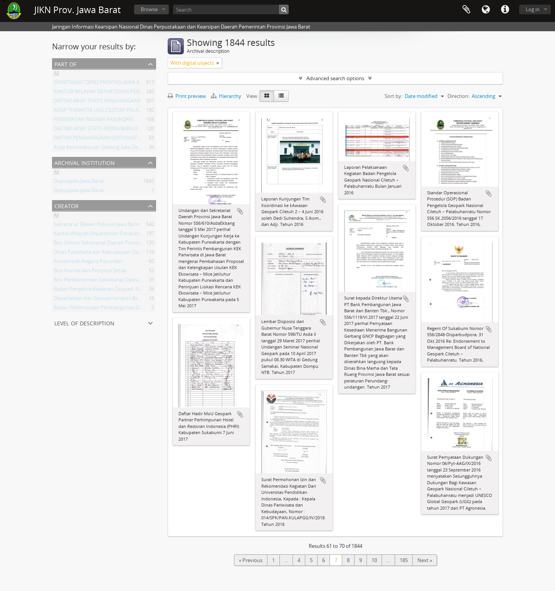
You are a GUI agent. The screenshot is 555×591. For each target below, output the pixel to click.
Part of (65, 63)
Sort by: (393, 96)
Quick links (505, 9)
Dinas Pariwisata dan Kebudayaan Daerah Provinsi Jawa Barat (123, 253)
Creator (66, 205)
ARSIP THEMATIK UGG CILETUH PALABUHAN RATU (111, 111)
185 (404, 560)
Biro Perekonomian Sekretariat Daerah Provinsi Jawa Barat (120, 281)
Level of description (84, 322)
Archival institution (84, 162)
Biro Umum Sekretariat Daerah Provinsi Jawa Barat (111, 244)
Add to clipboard (240, 211)
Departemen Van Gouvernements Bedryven (104, 299)
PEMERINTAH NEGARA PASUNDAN (93, 120)
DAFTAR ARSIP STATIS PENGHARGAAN (97, 102)
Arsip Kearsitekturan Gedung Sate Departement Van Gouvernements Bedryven (144, 148)
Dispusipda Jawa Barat (79, 182)
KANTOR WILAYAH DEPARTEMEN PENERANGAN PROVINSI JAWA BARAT (135, 92)
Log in (533, 9)
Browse (149, 9)
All (56, 74)
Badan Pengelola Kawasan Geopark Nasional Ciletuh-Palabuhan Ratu (132, 290)
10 (374, 560)
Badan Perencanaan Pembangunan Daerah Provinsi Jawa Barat (125, 308)
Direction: (458, 96)
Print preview (187, 96)
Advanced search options (335, 78)
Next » (424, 560)
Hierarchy (226, 96)
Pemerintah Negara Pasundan (88, 262)
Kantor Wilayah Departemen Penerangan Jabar (107, 234)
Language (485, 9)
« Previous (250, 560)
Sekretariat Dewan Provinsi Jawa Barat (97, 225)
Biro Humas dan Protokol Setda (90, 271)
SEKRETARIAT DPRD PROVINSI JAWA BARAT (102, 83)
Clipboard (466, 9)
